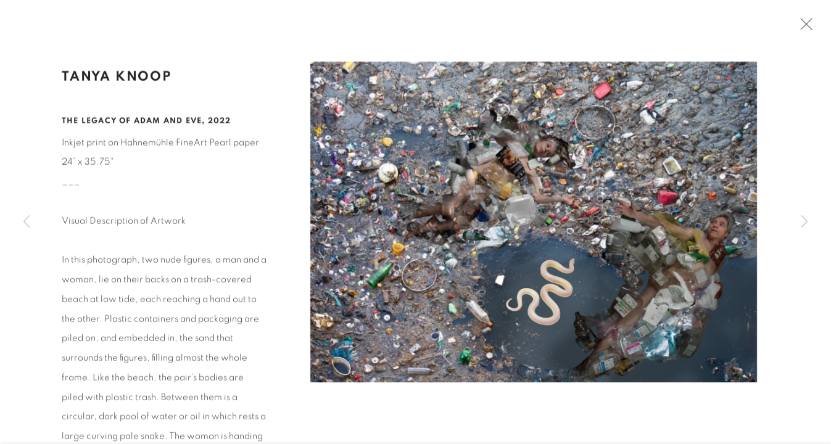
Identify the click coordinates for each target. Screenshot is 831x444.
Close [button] (803, 27)
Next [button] (804, 222)
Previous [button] (26, 222)
